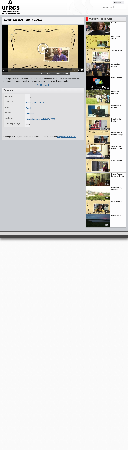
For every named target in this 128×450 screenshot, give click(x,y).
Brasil (28, 108)
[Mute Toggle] (79, 70)
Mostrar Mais (43, 85)
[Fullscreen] (82, 70)
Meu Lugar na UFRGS (35, 103)
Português (30, 113)
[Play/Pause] (4, 70)
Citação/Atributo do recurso (66, 137)
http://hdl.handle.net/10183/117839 (40, 119)
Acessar (118, 2)
